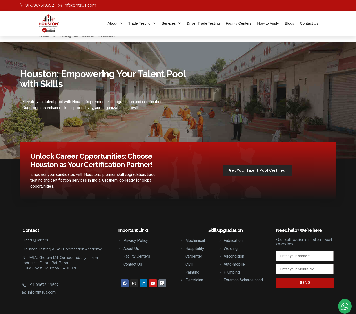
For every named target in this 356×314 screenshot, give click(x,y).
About (115, 23)
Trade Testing (142, 23)
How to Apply (268, 23)
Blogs (289, 23)
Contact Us (309, 23)
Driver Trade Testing (203, 23)
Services (171, 23)
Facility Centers (238, 23)
